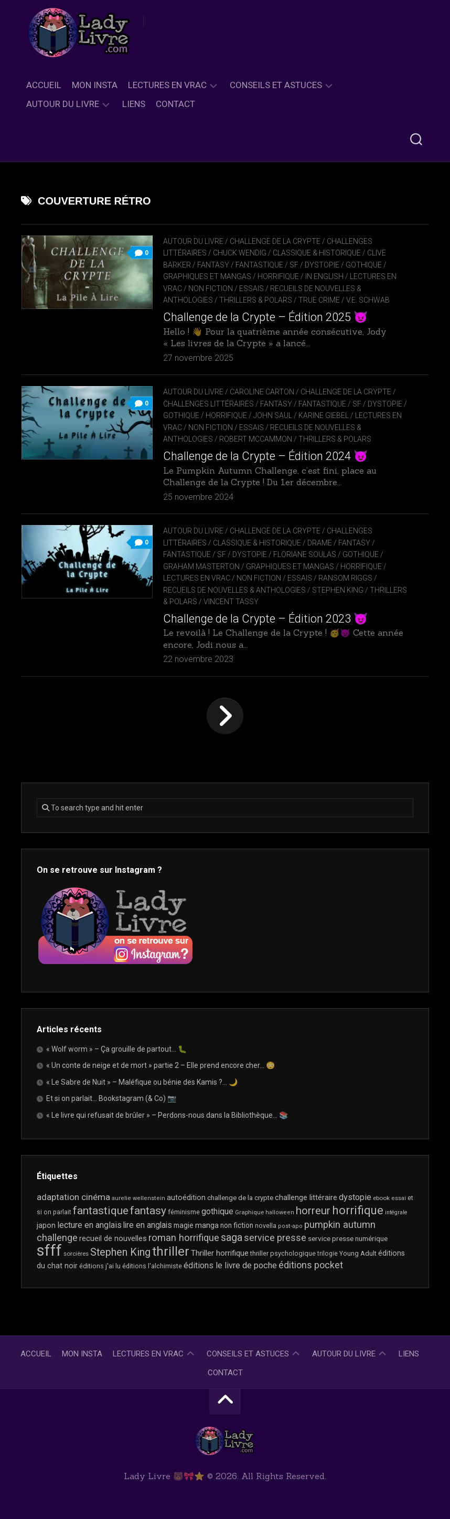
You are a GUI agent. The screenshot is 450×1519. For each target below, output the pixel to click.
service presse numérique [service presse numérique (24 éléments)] (348, 1238)
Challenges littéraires (208, 404)
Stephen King (337, 590)
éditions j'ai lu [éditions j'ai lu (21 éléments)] (100, 1266)
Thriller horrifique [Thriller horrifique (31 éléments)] (220, 1253)
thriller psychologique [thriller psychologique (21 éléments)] (283, 1253)
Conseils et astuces (276, 85)
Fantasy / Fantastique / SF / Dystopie (268, 265)
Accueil (43, 85)
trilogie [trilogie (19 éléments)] (327, 1253)
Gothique (364, 265)
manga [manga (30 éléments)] (207, 1225)
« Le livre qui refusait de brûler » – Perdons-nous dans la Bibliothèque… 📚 (167, 1115)
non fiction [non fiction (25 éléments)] (236, 1225)
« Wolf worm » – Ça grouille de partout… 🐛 (116, 1049)
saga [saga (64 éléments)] (231, 1238)
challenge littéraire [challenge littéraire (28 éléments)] (306, 1197)
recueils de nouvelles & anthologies (234, 590)
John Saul (272, 415)
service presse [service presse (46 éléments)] (275, 1238)
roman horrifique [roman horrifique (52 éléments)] (183, 1238)
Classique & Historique (317, 253)
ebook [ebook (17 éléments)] (381, 1198)
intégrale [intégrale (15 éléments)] (396, 1212)
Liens (133, 104)
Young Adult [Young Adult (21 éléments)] (358, 1253)
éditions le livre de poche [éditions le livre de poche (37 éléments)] (230, 1265)
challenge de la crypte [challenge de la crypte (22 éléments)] (240, 1198)
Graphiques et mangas (207, 276)
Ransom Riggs (345, 578)
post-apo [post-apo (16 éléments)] (290, 1226)
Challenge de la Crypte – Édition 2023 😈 (265, 618)
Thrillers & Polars (255, 300)
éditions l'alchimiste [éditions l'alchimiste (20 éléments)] (152, 1266)
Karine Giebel (323, 415)
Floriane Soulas (304, 554)
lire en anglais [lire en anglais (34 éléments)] (147, 1225)
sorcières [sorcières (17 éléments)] (76, 1253)
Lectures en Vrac (167, 85)
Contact (175, 104)
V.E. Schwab (368, 300)
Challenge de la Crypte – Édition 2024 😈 (265, 456)
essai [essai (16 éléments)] (398, 1198)
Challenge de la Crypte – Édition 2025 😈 (265, 317)
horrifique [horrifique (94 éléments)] (357, 1210)
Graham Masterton (201, 566)
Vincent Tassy (231, 601)
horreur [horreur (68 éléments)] (313, 1210)
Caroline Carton (262, 392)
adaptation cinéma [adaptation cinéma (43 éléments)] (73, 1197)
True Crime (319, 300)
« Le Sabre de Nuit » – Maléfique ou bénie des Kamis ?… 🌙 (142, 1082)
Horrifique (278, 276)
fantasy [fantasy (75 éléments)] (148, 1210)
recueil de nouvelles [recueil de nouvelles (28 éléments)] (113, 1238)
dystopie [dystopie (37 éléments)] (355, 1197)
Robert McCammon (255, 439)
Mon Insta (94, 85)
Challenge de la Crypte (275, 241)
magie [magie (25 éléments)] (184, 1225)
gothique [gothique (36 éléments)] (217, 1211)
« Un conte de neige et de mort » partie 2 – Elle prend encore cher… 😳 (160, 1065)
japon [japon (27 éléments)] (46, 1225)
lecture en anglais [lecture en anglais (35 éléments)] (89, 1225)
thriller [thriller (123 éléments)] (170, 1251)
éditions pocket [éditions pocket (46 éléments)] (310, 1265)
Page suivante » (225, 716)
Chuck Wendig (239, 253)
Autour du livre (62, 104)
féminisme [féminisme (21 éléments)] (184, 1212)
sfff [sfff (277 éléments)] (49, 1250)
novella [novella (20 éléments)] (265, 1225)
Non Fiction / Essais (226, 288)
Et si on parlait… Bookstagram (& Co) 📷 (111, 1098)
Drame (319, 543)
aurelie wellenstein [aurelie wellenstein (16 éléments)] (138, 1198)
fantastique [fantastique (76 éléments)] (100, 1210)
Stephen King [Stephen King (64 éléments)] (120, 1252)
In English (324, 276)
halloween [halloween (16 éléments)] (279, 1212)
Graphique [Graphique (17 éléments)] (249, 1212)
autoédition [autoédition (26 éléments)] (186, 1197)
